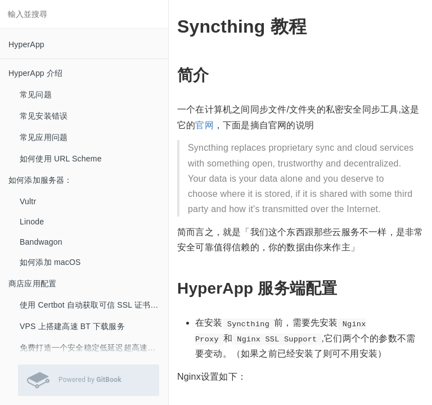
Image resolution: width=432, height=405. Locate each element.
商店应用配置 (32, 283)
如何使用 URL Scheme (61, 158)
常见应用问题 (44, 137)
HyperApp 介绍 (35, 73)
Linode (32, 221)
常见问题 (36, 94)
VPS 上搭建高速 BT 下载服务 (72, 326)
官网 (204, 125)
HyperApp (26, 44)
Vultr (28, 201)
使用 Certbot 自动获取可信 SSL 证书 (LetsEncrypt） (94, 304)
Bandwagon (41, 241)
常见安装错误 (44, 115)
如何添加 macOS (50, 262)
